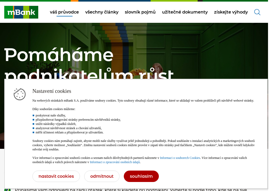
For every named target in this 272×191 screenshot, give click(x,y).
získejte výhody (231, 12)
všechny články (101, 12)
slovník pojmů (140, 12)
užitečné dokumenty (185, 12)
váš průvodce (64, 12)
